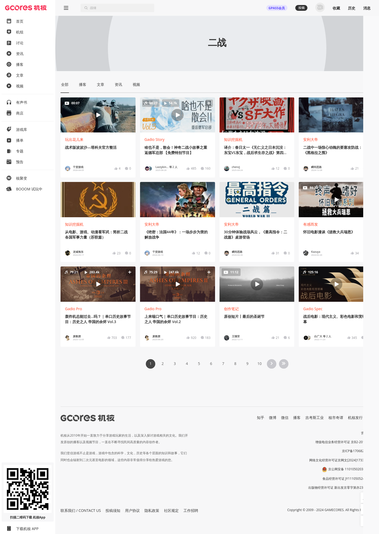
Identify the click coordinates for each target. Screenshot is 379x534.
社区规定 (171, 510)
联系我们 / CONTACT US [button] (81, 510)
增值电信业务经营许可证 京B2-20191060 (344, 442)
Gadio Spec (312, 308)
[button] (177, 115)
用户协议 (132, 510)
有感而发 (310, 224)
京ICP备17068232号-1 (358, 451)
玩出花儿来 (74, 139)
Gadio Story (154, 139)
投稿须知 (113, 510)
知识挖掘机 (233, 139)
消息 (367, 8)
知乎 (260, 417)
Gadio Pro (73, 308)
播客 (297, 417)
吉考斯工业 (314, 417)
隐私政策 (151, 510)
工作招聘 (190, 510)
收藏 (336, 8)
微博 (272, 417)
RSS (370, 417)
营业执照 (367, 433)
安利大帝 (310, 139)
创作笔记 (231, 308)
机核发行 (355, 417)
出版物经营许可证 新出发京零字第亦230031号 (341, 487)
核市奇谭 (335, 417)
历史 (351, 8)
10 (259, 363)
